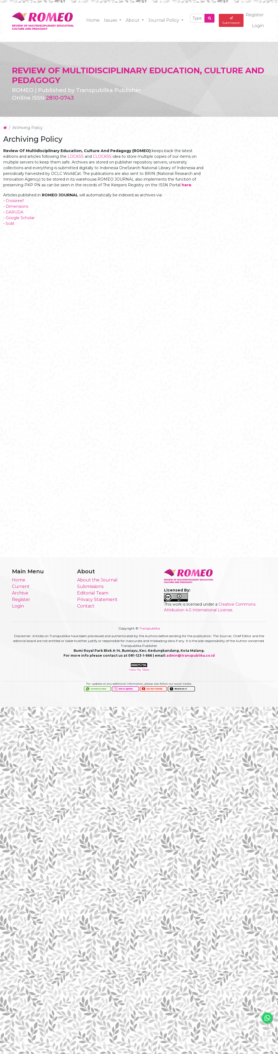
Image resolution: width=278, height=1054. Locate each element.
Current (21, 587)
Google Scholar (20, 225)
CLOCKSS (102, 164)
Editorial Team (92, 594)
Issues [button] (111, 20)
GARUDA (14, 220)
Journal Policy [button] (164, 20)
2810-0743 (60, 98)
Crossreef (15, 208)
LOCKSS (76, 164)
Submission (231, 20)
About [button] (133, 20)
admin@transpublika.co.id (190, 657)
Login (258, 25)
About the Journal (97, 581)
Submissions (90, 587)
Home (93, 20)
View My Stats (139, 671)
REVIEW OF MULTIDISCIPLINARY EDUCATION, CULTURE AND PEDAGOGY (133, 75)
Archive (20, 594)
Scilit (10, 231)
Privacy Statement (97, 600)
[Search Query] (197, 18)
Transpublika (149, 629)
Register (255, 14)
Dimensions (17, 214)
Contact (85, 607)
